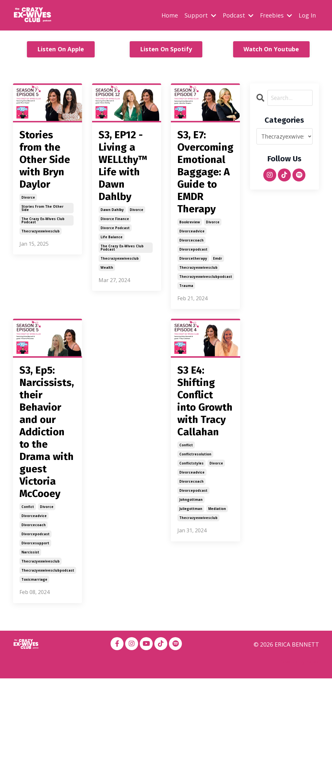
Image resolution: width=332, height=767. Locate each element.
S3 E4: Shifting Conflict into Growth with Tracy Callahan (204, 457)
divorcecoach (191, 268)
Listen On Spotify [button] (166, 49)
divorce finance (115, 259)
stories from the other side (42, 261)
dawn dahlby (112, 250)
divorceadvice (192, 259)
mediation (217, 593)
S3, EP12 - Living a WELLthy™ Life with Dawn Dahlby (127, 186)
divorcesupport (35, 631)
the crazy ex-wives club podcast (43, 273)
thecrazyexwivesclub (40, 283)
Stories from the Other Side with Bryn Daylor (46, 186)
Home (169, 15)
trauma (186, 313)
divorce (28, 250)
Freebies (276, 15)
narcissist (30, 640)
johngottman (191, 584)
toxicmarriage (34, 668)
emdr (217, 286)
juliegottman (190, 593)
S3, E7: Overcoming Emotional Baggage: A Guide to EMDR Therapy (205, 186)
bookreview (189, 250)
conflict (186, 530)
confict (27, 595)
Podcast (237, 15)
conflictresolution (195, 539)
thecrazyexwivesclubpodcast (205, 304)
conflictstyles (191, 548)
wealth (107, 307)
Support (200, 15)
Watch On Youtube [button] (271, 49)
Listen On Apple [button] (60, 49)
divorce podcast (115, 268)
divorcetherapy (193, 286)
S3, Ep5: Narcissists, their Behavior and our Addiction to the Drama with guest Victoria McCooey (47, 490)
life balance (112, 277)
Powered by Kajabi (299, 750)
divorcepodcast (193, 277)
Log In (307, 15)
